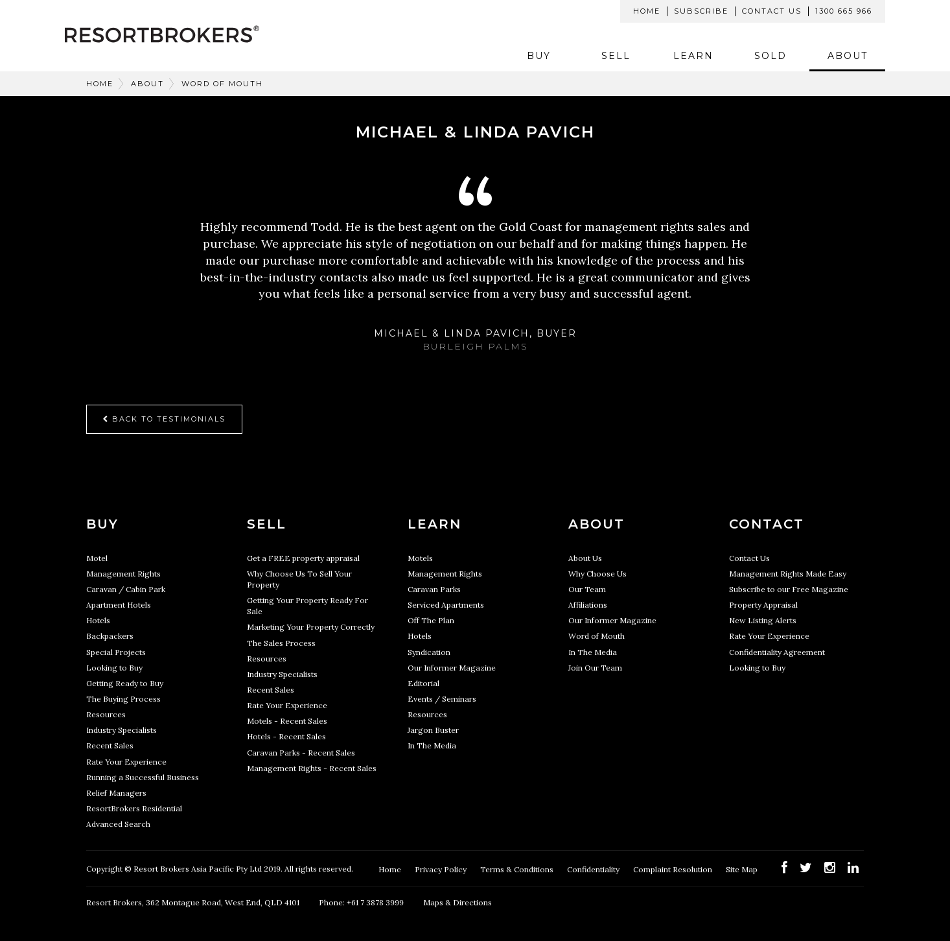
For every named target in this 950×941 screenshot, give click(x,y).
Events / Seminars (442, 699)
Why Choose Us (597, 573)
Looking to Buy (114, 668)
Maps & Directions (457, 902)
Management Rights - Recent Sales (312, 768)
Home (646, 11)
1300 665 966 (843, 11)
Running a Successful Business (142, 777)
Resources (106, 714)
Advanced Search (118, 824)
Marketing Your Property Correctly (311, 627)
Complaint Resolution (673, 869)
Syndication (429, 652)
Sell (616, 56)
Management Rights (123, 573)
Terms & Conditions (517, 869)
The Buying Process (123, 699)
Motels (420, 558)
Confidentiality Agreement (777, 652)
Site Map (742, 869)
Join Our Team (595, 668)
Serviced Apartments (446, 605)
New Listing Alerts (762, 620)
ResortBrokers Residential (134, 808)
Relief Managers (116, 793)
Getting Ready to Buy (124, 683)
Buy (539, 56)
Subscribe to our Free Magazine (788, 589)
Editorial (423, 683)
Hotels (98, 620)
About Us (585, 558)
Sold (770, 56)
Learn (693, 56)
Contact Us (772, 11)
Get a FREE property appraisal (303, 558)
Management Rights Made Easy (787, 573)
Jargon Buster (433, 730)
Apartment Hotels (118, 605)
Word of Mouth (222, 83)
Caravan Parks (434, 589)
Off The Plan (431, 620)
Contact (766, 524)
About (848, 56)
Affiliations (587, 605)
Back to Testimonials (164, 418)
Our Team (587, 589)
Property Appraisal (763, 605)
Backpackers (109, 636)
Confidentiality (594, 869)
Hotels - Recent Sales (286, 736)
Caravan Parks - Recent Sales (301, 752)
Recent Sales (109, 745)
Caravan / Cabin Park (125, 589)
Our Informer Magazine (452, 668)
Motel (97, 558)
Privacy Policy (442, 869)
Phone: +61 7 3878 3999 (361, 902)
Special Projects (116, 652)
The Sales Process (281, 643)
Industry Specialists (121, 730)
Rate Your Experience (126, 762)
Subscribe (701, 11)
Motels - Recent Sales (287, 721)
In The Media (432, 745)
